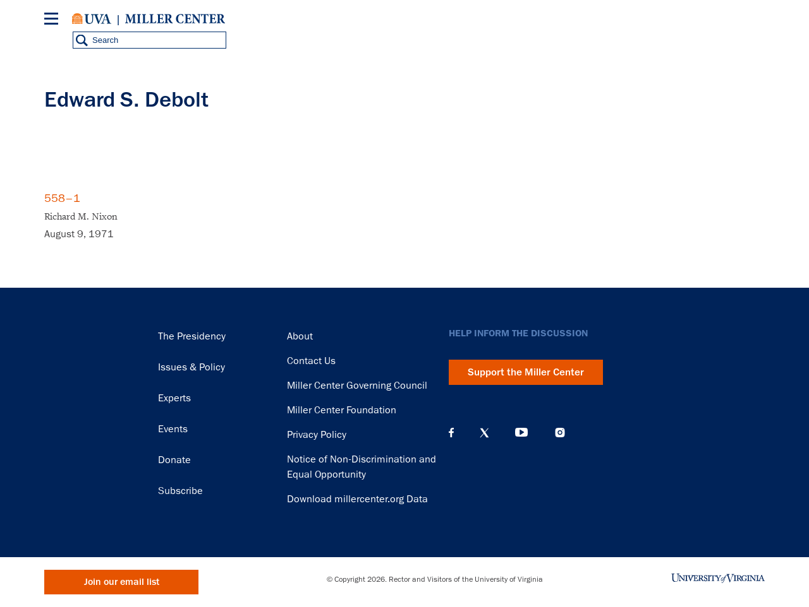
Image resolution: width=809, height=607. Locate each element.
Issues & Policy (191, 367)
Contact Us (311, 361)
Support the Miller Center (526, 372)
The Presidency (192, 336)
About (300, 336)
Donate (174, 460)
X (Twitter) (484, 433)
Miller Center (175, 19)
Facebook (451, 433)
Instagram (560, 432)
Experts (174, 398)
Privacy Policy (316, 434)
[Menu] (53, 20)
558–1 (62, 198)
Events (173, 429)
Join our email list (121, 582)
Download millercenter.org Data (357, 499)
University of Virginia (91, 19)
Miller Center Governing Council (357, 385)
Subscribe (180, 491)
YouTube (521, 433)
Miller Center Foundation (341, 410)
